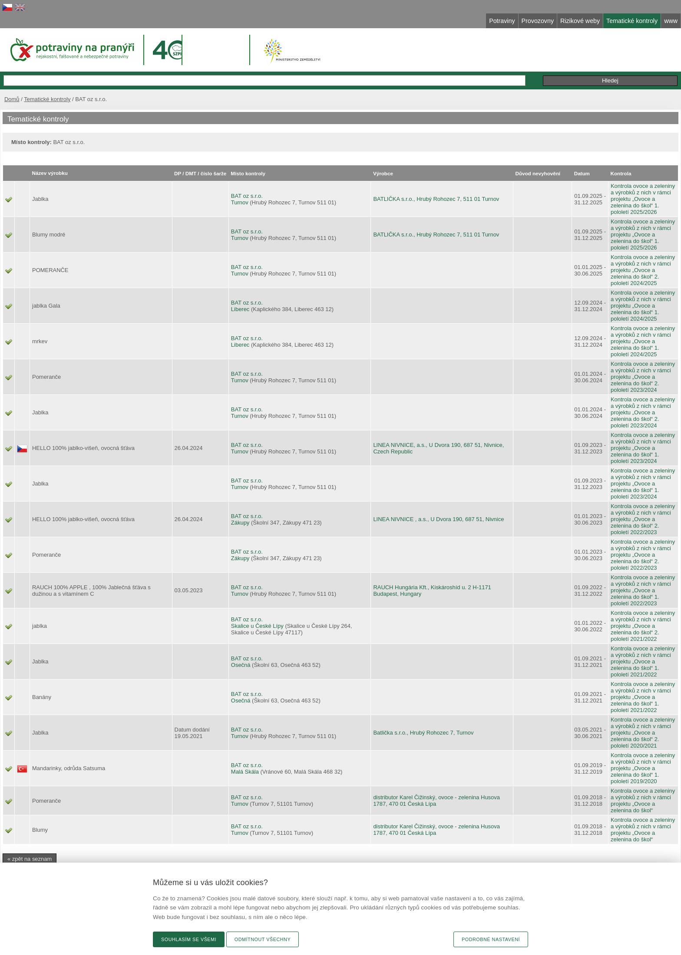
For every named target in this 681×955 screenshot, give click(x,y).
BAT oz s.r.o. (247, 196)
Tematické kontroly (47, 99)
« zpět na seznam (29, 859)
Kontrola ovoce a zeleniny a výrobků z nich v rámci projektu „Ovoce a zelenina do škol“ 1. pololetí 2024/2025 (643, 305)
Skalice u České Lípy (257, 626)
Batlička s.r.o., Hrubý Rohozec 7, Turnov (423, 732)
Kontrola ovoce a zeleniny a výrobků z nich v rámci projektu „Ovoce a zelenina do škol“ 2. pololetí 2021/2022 (643, 626)
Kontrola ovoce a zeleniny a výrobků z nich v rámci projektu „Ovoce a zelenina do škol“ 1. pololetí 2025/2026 (643, 199)
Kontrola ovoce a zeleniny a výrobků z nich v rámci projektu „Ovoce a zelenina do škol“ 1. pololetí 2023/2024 (643, 448)
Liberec (240, 309)
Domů (12, 99)
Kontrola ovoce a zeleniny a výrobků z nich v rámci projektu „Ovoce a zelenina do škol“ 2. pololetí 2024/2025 (643, 270)
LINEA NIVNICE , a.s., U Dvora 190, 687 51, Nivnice (438, 519)
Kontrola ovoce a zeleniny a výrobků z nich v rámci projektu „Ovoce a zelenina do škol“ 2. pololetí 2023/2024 (643, 377)
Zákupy (240, 522)
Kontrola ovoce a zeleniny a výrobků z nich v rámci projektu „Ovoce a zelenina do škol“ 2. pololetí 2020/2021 (643, 732)
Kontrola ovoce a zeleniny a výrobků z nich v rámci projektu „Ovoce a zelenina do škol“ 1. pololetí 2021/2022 (643, 661)
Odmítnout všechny (263, 939)
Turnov (239, 202)
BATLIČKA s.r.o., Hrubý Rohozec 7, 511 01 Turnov (436, 199)
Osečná (241, 665)
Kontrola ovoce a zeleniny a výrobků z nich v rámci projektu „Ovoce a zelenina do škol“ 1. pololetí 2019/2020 (643, 768)
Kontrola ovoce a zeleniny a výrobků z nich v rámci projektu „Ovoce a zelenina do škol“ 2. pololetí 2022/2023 (643, 519)
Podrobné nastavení (491, 939)
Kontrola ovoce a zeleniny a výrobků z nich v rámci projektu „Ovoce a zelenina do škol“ (643, 801)
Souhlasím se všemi (188, 939)
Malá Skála (245, 771)
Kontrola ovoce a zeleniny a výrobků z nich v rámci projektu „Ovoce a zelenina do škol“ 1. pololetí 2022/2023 (643, 590)
